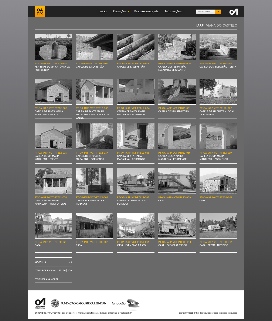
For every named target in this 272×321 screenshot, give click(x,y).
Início (102, 11)
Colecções (120, 11)
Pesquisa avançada (146, 11)
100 (70, 270)
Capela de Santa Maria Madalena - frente (51, 111)
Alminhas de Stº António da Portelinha (52, 67)
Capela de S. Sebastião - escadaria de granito (174, 67)
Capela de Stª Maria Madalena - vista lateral (51, 201)
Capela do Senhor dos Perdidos (92, 201)
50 (64, 270)
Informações (173, 11)
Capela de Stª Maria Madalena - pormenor (92, 156)
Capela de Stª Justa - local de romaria (217, 111)
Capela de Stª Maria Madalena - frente (51, 156)
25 (60, 270)
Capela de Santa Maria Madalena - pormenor (133, 111)
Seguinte (40, 261)
